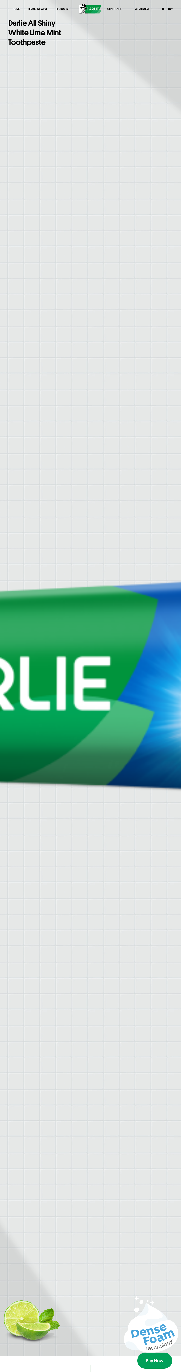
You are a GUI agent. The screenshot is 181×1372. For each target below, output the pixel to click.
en (170, 8)
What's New (142, 8)
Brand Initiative (37, 8)
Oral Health (114, 8)
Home (16, 8)
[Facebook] (163, 8)
